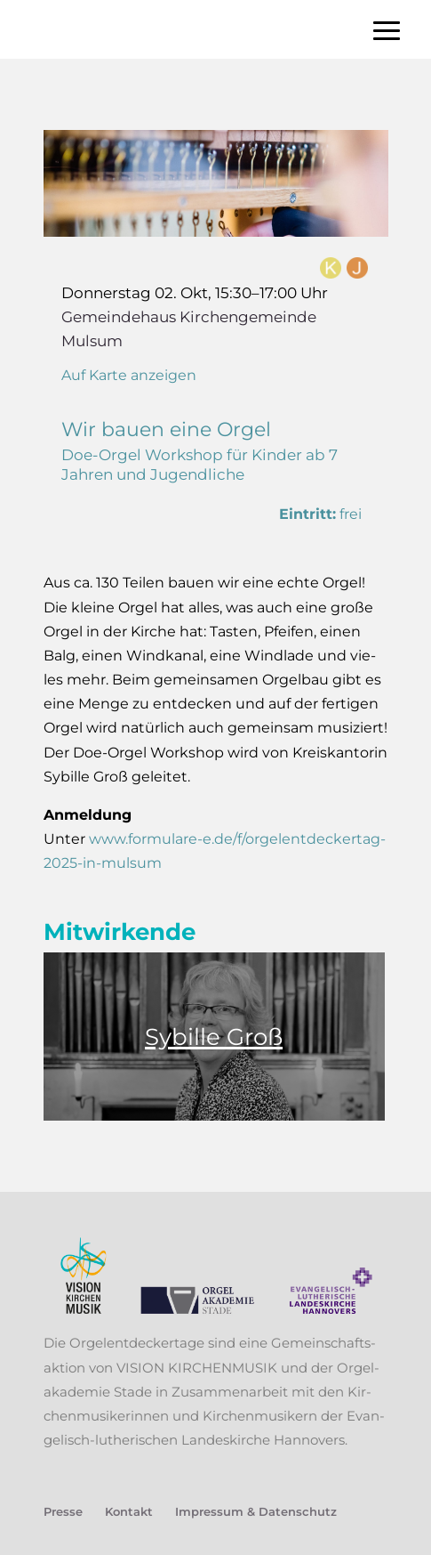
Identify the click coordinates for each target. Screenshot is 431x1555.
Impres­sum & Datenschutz (256, 1511)
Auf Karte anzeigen (128, 375)
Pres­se (63, 1511)
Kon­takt (129, 1511)
